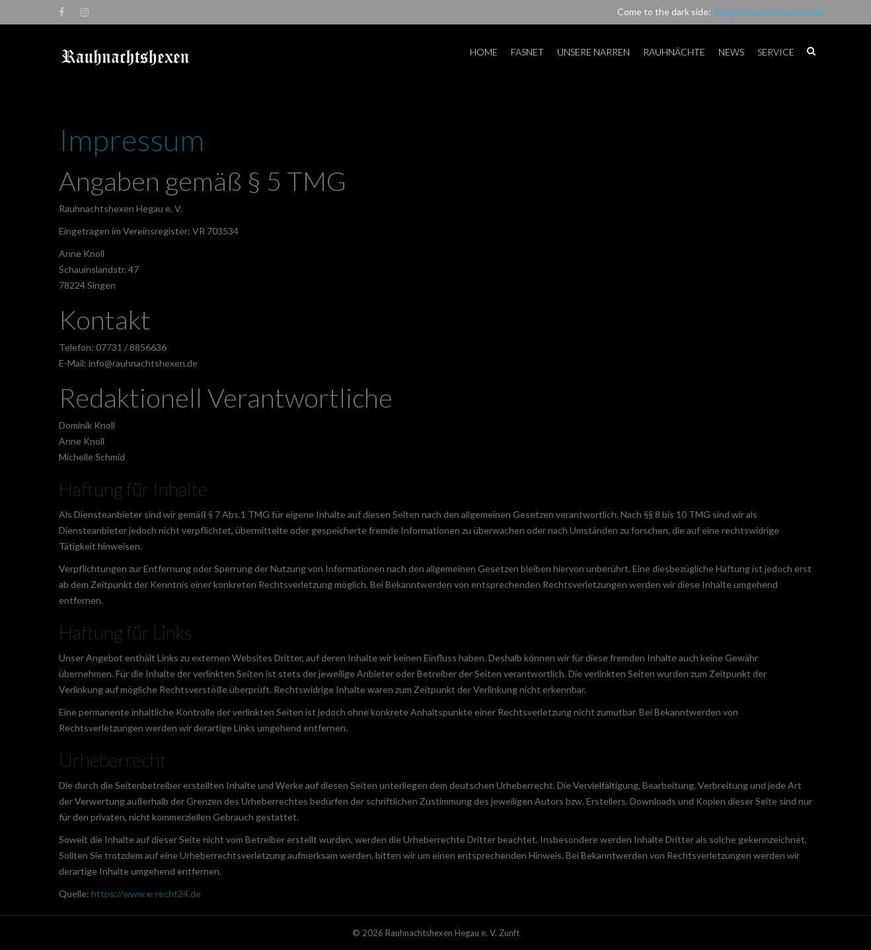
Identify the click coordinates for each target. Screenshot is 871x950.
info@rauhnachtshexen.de (767, 11)
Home (484, 51)
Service (775, 51)
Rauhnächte (674, 51)
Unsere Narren (593, 51)
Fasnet (527, 51)
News (731, 51)
